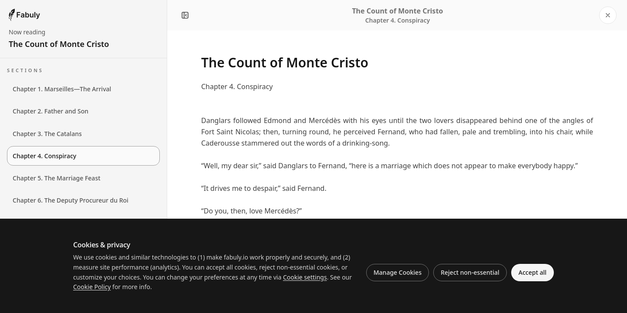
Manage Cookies (397, 272)
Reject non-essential (470, 272)
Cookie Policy (92, 287)
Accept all (532, 272)
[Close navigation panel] (185, 15)
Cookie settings (305, 277)
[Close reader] (608, 15)
